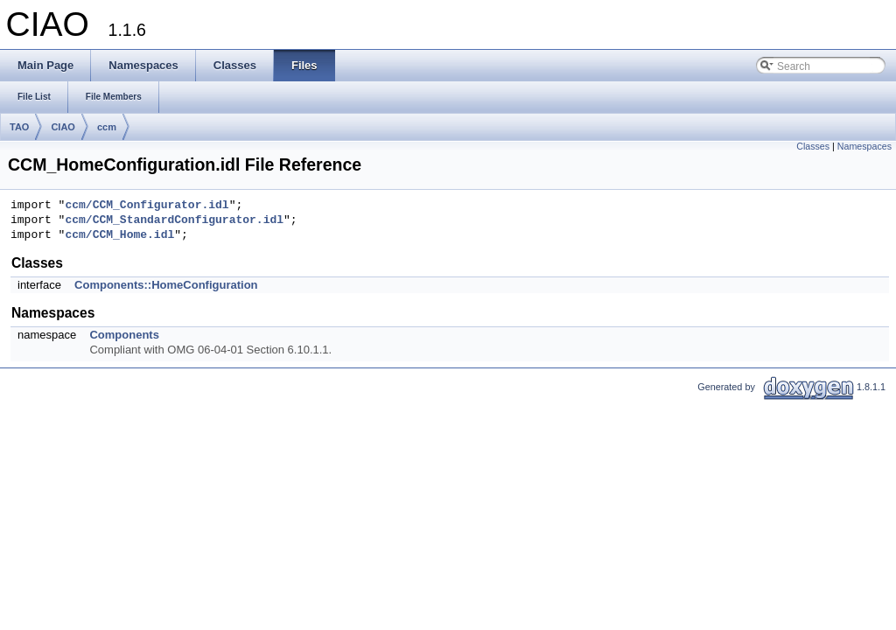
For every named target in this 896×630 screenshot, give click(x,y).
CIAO (63, 127)
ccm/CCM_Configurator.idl (146, 206)
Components (123, 334)
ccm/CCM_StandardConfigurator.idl (174, 220)
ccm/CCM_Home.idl (119, 235)
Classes (813, 146)
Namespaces (864, 146)
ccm (106, 127)
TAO (19, 127)
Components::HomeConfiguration (165, 284)
